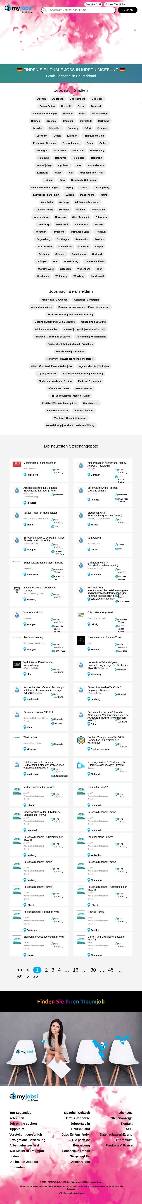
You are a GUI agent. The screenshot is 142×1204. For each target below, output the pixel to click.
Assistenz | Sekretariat (86, 299)
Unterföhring (71, 261)
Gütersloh (78, 150)
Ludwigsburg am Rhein (46, 194)
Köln (62, 180)
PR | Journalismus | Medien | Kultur (70, 395)
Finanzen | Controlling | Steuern (52, 336)
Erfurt (88, 128)
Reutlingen (63, 239)
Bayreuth (66, 106)
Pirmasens (58, 231)
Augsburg (57, 98)
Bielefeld (96, 106)
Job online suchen (23, 1123)
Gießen (103, 143)
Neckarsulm (98, 209)
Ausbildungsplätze (41, 307)
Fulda (90, 143)
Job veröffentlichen (115, 4)
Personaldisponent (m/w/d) (102, 812)
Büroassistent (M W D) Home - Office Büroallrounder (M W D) (44, 539)
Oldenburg (44, 224)
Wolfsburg (61, 276)
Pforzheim (40, 231)
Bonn (82, 113)
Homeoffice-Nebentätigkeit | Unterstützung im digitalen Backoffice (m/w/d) (108, 665)
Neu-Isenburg (41, 217)
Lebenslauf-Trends (76, 1151)
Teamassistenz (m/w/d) (100, 837)
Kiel (71, 172)
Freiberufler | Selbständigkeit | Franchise (70, 344)
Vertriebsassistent (33, 612)
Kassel (58, 172)
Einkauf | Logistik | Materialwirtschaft (84, 329)
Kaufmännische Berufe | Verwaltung (83, 373)
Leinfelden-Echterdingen (44, 187)
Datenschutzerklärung (116, 1134)
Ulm (55, 261)
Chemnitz (68, 121)
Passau (99, 224)
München (64, 209)
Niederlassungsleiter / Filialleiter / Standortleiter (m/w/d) (42, 813)
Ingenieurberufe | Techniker (94, 366)
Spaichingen (79, 254)
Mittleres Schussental (87, 202)
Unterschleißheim (94, 261)
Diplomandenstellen (46, 329)
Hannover (60, 158)
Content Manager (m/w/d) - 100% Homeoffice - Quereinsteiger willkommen (106, 740)
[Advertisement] (71, 38)
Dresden (37, 128)
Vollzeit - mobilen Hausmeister (40, 512)
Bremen (35, 121)
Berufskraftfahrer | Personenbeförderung (70, 314)
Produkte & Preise (119, 1145)
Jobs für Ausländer (76, 1134)
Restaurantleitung (33, 637)
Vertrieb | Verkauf (83, 410)
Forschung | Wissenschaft (91, 336)
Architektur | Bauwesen (55, 299)
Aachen (41, 98)
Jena (78, 165)
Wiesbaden (43, 276)
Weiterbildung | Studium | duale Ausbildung (70, 425)
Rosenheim (81, 239)
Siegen (99, 246)
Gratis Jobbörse (78, 1118)
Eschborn (41, 135)
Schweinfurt (65, 246)
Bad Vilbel (97, 98)
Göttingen (41, 150)
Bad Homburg (77, 98)
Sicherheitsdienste (57, 410)
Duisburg (73, 128)
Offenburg (101, 217)
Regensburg (43, 239)
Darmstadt (86, 121)
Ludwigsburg (102, 187)
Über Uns (126, 1112)
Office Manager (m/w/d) (101, 612)
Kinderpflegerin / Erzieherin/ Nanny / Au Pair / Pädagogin (108, 464)
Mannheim (47, 202)
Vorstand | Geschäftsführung (70, 418)
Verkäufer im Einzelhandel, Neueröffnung (38, 664)
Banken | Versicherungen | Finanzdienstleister (83, 307)
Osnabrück (62, 224)
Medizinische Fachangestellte (40, 463)
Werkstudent (31, 737)
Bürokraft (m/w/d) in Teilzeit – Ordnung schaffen (104, 489)
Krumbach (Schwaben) (84, 180)
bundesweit (97, 276)
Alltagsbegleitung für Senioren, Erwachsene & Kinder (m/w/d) (40, 489)
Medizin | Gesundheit (90, 381)
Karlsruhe (42, 172)
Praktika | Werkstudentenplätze (59, 403)
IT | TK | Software (47, 373)
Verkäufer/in (94, 537)
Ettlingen (72, 135)
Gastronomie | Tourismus (70, 351)
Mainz (104, 194)
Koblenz (48, 180)
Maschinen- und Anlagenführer (104, 637)
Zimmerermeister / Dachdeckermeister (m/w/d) (103, 564)
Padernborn (81, 224)
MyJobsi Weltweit (77, 1112)
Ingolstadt (63, 165)
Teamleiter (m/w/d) (98, 787)
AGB (129, 1129)
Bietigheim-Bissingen (45, 113)
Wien (99, 268)
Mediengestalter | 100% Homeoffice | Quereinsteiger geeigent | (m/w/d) (108, 763)
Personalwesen (83, 388)
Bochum (68, 113)
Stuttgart (97, 254)
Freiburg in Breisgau (44, 143)
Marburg (64, 202)
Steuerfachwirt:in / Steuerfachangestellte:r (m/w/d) (105, 514)
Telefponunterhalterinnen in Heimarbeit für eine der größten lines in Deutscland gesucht (44, 765)
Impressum (124, 1140)
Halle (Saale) (97, 150)
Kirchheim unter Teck (91, 172)
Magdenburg (87, 194)
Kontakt (127, 1123)
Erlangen (102, 128)
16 (75, 970)
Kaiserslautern (96, 165)
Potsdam (101, 231)
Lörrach (84, 187)
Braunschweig (100, 113)
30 (93, 970)
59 (20, 977)
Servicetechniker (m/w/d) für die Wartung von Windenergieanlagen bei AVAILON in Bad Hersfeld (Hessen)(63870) (108, 716)
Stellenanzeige (122, 1118)
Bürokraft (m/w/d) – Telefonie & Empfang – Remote (105, 688)
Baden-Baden (47, 106)
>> (35, 977)
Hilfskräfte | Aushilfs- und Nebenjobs (51, 366)
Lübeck (70, 194)
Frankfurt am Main (94, 135)
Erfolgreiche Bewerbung (27, 1140)
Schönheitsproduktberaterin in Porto (43, 562)
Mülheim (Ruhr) (44, 209)
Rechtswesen (90, 403)
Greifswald (60, 150)
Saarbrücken (45, 246)
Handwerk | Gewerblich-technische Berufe (70, 358)
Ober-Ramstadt (80, 217)
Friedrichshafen (71, 143)
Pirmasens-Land (80, 231)
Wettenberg (83, 268)
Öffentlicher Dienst (58, 388)
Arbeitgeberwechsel (24, 1145)
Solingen (60, 254)
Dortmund (103, 121)
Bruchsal (51, 121)
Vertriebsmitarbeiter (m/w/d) (39, 787)
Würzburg (78, 276)
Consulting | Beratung (93, 321)
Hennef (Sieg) (44, 165)
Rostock (99, 239)
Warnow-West (45, 268)
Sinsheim (43, 254)
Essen (57, 135)
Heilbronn (96, 158)
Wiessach (65, 268)
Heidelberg (79, 158)
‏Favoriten (93, 4)
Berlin (81, 106)
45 (111, 970)
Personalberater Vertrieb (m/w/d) (41, 911)
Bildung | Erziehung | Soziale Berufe (55, 321)
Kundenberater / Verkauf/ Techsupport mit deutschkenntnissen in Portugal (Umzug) (44, 690)
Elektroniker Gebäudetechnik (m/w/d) (44, 936)
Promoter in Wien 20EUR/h (39, 712)
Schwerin (83, 246)
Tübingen (41, 261)
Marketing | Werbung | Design (55, 381)
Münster (80, 209)
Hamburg (43, 158)
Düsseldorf (55, 128)
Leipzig (69, 187)
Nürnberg (60, 217)
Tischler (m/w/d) (96, 911)
